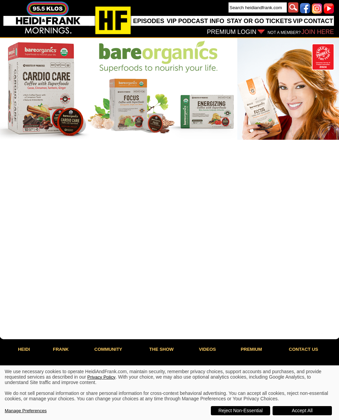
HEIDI (24, 349)
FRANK (61, 349)
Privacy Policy (101, 377)
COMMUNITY (108, 349)
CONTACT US (303, 349)
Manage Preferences (26, 410)
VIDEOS (207, 349)
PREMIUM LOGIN (231, 32)
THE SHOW (161, 349)
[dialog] (169, 392)
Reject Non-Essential (240, 410)
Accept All (302, 410)
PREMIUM (251, 349)
